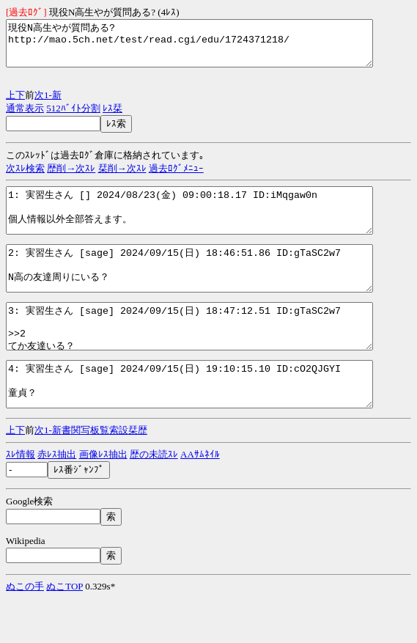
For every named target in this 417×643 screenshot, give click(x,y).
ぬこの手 (25, 630)
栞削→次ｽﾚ (122, 177)
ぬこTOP (64, 630)
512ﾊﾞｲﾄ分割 (73, 116)
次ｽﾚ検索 (25, 177)
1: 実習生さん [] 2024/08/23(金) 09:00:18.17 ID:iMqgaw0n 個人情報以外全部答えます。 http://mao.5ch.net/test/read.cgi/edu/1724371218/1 (211, 223)
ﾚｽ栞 (112, 116)
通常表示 (25, 116)
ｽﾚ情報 (20, 498)
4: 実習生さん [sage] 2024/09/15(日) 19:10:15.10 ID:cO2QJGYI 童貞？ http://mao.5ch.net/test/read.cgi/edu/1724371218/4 (211, 423)
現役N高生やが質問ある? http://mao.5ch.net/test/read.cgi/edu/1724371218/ (211, 47)
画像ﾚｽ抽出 (103, 498)
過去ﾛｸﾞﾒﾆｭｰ (176, 177)
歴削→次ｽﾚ (71, 177)
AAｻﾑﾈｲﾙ (200, 498)
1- (48, 103)
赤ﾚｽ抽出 (56, 498)
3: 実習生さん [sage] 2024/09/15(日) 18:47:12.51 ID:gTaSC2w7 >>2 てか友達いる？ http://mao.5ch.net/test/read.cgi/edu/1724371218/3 (211, 357)
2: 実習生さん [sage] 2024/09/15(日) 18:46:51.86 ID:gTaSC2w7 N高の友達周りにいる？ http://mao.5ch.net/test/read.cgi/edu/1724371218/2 (211, 290)
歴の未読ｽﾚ (154, 498)
